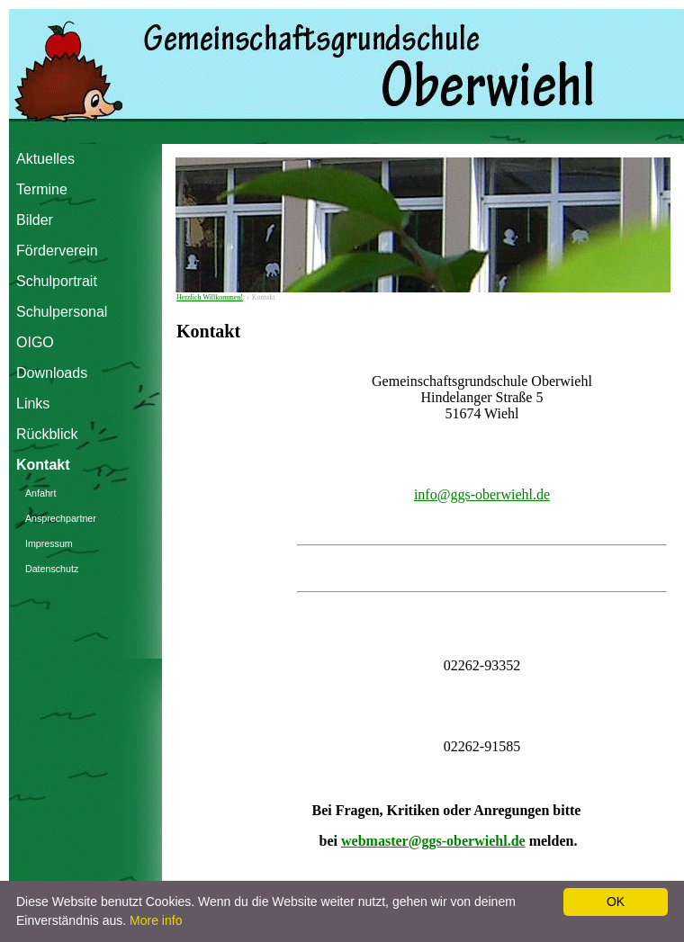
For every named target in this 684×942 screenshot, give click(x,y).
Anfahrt (40, 493)
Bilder (34, 220)
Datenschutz (51, 568)
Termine (42, 189)
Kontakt (43, 464)
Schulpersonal (55, 311)
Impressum (49, 543)
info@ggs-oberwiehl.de (482, 494)
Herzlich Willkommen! (209, 297)
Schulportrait (55, 281)
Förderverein (55, 250)
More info (156, 920)
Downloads (51, 373)
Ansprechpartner (60, 518)
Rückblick (46, 434)
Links (33, 403)
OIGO (35, 342)
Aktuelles (45, 158)
